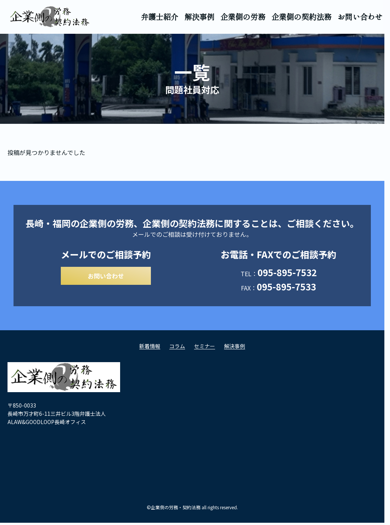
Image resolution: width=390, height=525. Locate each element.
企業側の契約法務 (301, 16)
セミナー (204, 348)
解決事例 (199, 16)
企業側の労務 (242, 16)
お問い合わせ (359, 16)
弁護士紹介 (159, 16)
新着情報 (149, 348)
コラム (177, 348)
